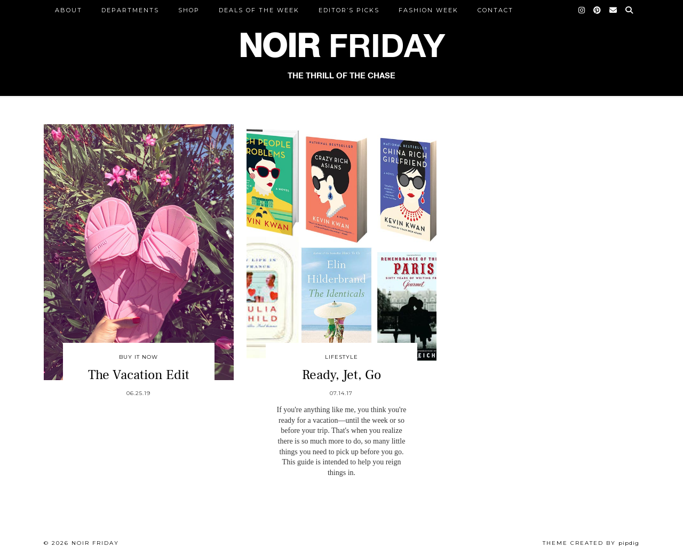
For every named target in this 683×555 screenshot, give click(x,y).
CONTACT (495, 10)
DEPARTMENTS (130, 10)
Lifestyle (341, 356)
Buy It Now (138, 356)
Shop (189, 10)
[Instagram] (582, 10)
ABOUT (68, 10)
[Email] (613, 10)
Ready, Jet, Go (341, 374)
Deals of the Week (259, 10)
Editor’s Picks (349, 10)
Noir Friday (95, 543)
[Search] (629, 10)
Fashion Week (428, 10)
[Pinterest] (597, 10)
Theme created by (591, 543)
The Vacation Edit (138, 374)
